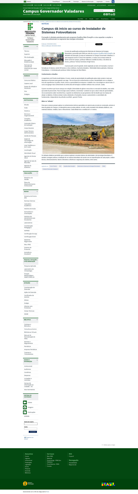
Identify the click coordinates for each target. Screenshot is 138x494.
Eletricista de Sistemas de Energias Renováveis (89, 166)
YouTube (112, 14)
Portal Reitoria (104, 19)
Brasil (29, 1)
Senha (26, 427)
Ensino (27, 466)
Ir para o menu (38, 5)
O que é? (71, 456)
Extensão (27, 471)
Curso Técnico (53, 166)
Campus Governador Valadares (50, 169)
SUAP (97, 19)
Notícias (42, 21)
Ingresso (27, 458)
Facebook (104, 14)
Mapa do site (111, 5)
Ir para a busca (47, 5)
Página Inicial (35, 21)
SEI (86, 19)
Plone (47, 491)
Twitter (114, 14)
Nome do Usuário (29, 422)
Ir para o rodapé (57, 5)
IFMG (103, 166)
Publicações (31, 412)
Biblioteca (28, 473)
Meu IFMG (80, 19)
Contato (113, 19)
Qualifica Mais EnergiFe (69, 166)
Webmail (49, 458)
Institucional (28, 460)
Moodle (91, 19)
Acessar (26, 416)
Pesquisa (27, 469)
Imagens (30, 407)
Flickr (107, 14)
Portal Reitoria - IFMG (53, 464)
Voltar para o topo (109, 445)
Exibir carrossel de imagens (59, 53)
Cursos (27, 456)
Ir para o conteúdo (28, 5)
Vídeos (30, 402)
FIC (60, 166)
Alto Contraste (101, 5)
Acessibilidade (91, 5)
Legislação (28, 464)
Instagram (109, 14)
